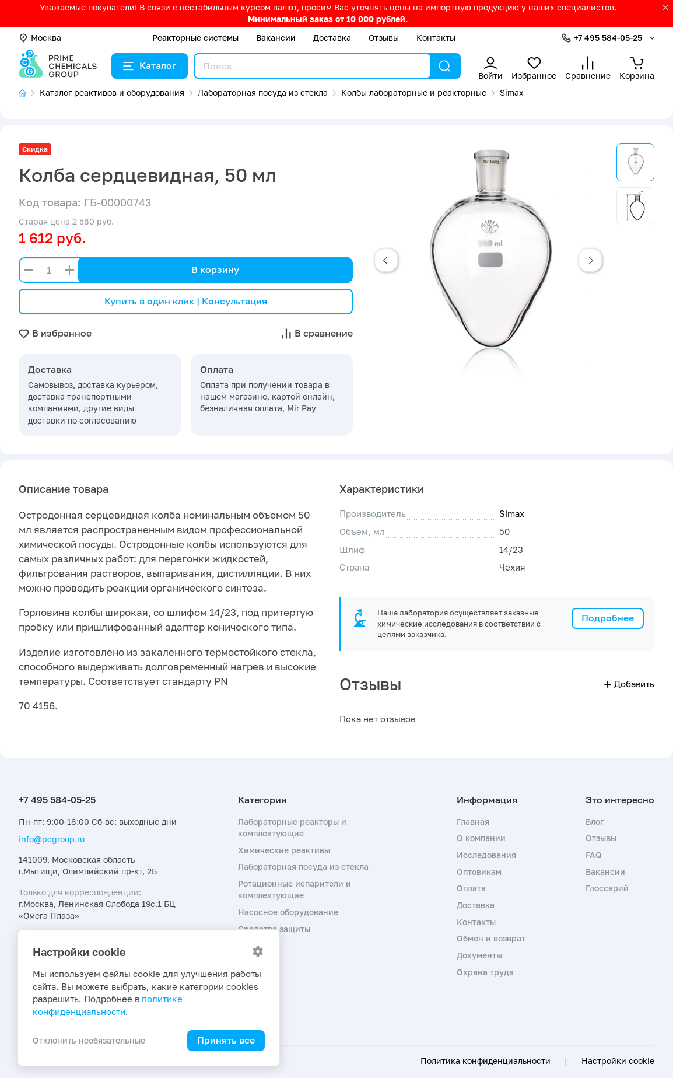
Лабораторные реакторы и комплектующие (292, 827)
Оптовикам (479, 872)
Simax (511, 513)
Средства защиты (274, 929)
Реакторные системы (195, 38)
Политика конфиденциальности (485, 1061)
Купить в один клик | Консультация (185, 301)
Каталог (149, 65)
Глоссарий (607, 888)
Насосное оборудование (288, 912)
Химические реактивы (284, 850)
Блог (595, 822)
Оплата (471, 888)
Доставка (332, 38)
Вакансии (276, 38)
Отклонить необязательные (89, 1040)
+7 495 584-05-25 (608, 38)
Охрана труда (485, 972)
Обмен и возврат (491, 938)
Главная (473, 822)
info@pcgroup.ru (52, 839)
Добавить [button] (629, 683)
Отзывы (384, 38)
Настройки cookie (617, 1061)
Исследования (486, 855)
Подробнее (607, 618)
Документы (479, 955)
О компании (481, 838)
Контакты (435, 38)
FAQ (594, 855)
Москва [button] (40, 38)
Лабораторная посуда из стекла (303, 867)
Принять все (226, 1040)
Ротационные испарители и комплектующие (294, 889)
